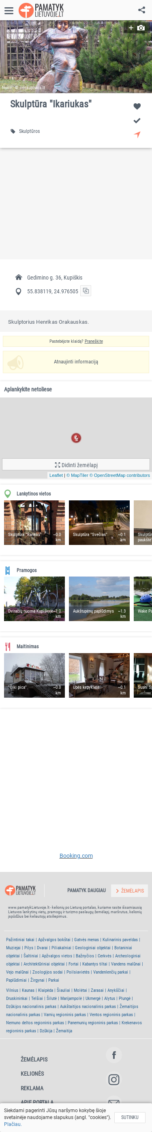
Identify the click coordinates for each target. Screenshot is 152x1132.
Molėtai (80, 990)
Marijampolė (71, 998)
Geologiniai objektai (93, 947)
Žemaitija (64, 1031)
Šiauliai (63, 990)
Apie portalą (37, 1102)
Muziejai (13, 947)
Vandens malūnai (126, 964)
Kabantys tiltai (94, 964)
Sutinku (130, 1117)
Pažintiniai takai (20, 939)
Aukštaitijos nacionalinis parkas (88, 1006)
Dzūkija (46, 1031)
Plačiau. (13, 1124)
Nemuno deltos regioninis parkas (35, 1022)
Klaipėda (45, 990)
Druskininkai (17, 998)
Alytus (109, 998)
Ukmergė (93, 998)
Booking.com (76, 855)
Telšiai (37, 998)
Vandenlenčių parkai (110, 972)
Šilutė (52, 998)
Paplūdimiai (16, 980)
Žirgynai (37, 980)
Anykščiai (115, 990)
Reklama (32, 1088)
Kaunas (28, 990)
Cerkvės (104, 956)
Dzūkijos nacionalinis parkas (31, 1006)
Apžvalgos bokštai (54, 939)
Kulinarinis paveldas (120, 939)
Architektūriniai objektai (44, 964)
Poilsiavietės (78, 972)
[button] (76, 56)
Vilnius (12, 990)
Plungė (125, 998)
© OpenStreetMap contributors (120, 475)
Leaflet (56, 475)
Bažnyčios (85, 956)
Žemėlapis (34, 1059)
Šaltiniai (31, 956)
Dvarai (42, 947)
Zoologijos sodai (47, 972)
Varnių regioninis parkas (65, 1014)
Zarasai (97, 990)
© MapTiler (77, 475)
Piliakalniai (61, 947)
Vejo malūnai (17, 972)
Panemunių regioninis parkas (93, 1022)
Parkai (53, 980)
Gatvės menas (86, 939)
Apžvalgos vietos (57, 956)
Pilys (28, 947)
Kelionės (32, 1073)
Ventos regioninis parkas (111, 1014)
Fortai (74, 964)
